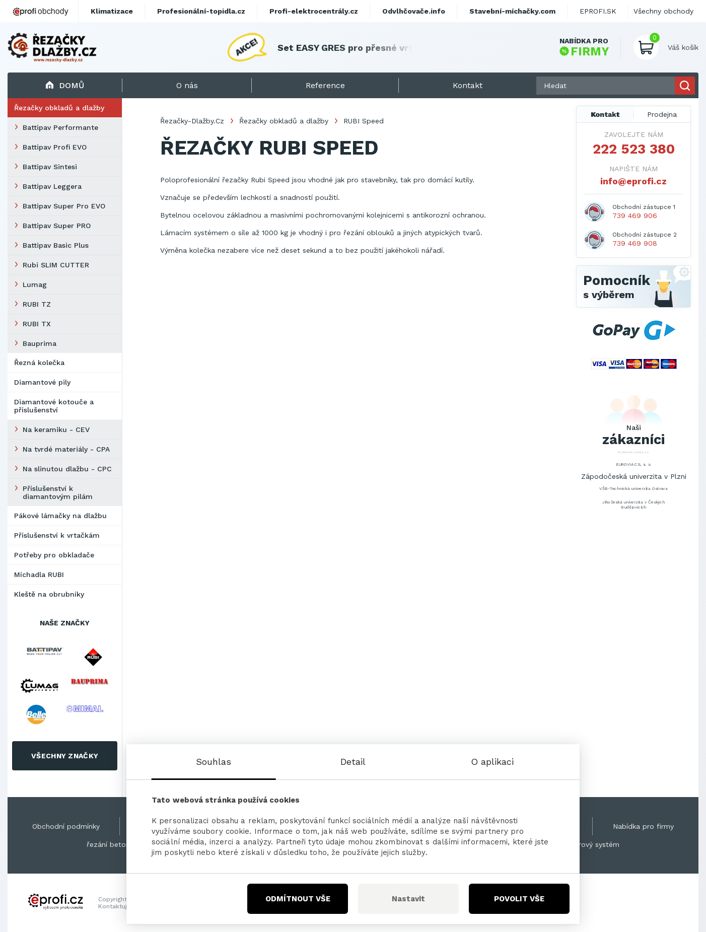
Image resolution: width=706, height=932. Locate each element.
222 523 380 (634, 149)
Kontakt (605, 114)
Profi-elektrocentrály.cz (313, 11)
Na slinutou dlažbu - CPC (67, 469)
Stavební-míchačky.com (512, 11)
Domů (65, 85)
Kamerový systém (589, 844)
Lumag (35, 284)
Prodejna (662, 114)
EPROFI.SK (598, 11)
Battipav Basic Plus (56, 245)
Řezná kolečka (39, 363)
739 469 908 (634, 243)
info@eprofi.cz (633, 181)
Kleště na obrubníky (49, 594)
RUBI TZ (37, 304)
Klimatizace (112, 11)
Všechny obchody (663, 11)
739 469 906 (634, 215)
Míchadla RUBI (39, 574)
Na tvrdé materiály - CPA (66, 449)
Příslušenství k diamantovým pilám (58, 492)
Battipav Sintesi (50, 167)
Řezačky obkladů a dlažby (59, 108)
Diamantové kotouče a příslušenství (54, 406)
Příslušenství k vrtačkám (57, 535)
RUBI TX (37, 324)
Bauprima (39, 343)
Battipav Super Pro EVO (64, 206)
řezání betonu (110, 844)
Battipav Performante (60, 127)
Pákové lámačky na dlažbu (60, 516)
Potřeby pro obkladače (54, 555)
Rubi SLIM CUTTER (56, 265)
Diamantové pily (42, 382)
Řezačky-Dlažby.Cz (192, 121)
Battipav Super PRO (57, 226)
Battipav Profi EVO (55, 147)
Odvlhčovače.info (413, 11)
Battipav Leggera (52, 186)
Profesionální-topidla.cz (201, 11)
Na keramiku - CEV (56, 429)
